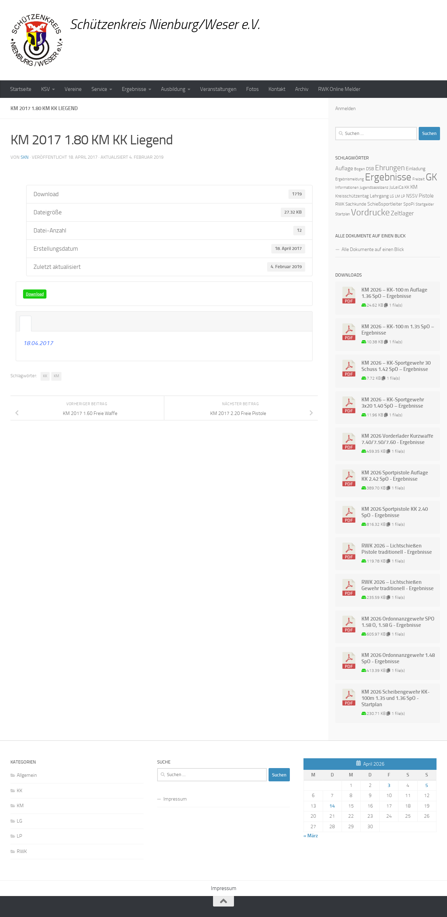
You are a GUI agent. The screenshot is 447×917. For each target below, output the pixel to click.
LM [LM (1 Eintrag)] (397, 196)
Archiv (301, 89)
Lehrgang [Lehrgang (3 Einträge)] (379, 196)
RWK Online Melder (339, 89)
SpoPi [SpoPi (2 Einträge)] (409, 204)
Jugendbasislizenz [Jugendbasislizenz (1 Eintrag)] (374, 187)
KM (56, 376)
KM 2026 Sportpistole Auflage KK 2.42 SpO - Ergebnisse (394, 476)
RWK (22, 851)
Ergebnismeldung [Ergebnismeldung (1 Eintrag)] (349, 179)
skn (25, 157)
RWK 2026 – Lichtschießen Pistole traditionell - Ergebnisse (396, 549)
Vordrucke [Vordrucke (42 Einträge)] (370, 212)
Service (99, 89)
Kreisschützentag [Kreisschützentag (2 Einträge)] (352, 196)
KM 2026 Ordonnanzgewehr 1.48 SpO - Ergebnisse (398, 658)
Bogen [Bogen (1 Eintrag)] (359, 169)
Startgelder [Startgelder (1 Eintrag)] (425, 204)
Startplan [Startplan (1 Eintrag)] (342, 214)
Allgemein (27, 775)
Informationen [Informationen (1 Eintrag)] (347, 187)
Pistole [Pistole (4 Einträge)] (426, 196)
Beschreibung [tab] (25, 323)
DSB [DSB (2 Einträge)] (370, 168)
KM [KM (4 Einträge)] (414, 187)
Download (35, 294)
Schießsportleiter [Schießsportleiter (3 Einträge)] (384, 204)
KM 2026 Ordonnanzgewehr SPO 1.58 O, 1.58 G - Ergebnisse (397, 622)
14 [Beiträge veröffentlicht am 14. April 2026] (332, 806)
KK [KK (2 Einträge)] (406, 187)
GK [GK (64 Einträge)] (431, 177)
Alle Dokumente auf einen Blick (373, 249)
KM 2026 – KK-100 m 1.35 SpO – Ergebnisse (397, 329)
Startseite (20, 89)
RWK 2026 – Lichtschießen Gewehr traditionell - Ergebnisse (397, 585)
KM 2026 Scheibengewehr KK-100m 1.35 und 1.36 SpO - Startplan (395, 698)
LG (19, 821)
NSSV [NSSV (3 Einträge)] (412, 196)
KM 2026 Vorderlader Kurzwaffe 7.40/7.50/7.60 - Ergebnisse (397, 439)
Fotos (252, 89)
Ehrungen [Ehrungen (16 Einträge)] (390, 167)
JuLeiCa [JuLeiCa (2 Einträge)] (396, 187)
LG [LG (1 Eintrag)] (392, 196)
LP (19, 836)
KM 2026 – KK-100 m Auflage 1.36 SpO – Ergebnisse (394, 293)
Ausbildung (173, 89)
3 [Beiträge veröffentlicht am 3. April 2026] (389, 785)
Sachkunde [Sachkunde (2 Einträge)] (355, 204)
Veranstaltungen (218, 89)
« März (310, 836)
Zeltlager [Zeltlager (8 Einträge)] (402, 213)
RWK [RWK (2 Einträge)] (339, 204)
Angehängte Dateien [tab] (37, 323)
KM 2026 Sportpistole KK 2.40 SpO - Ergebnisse (394, 512)
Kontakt (277, 89)
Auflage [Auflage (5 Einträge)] (344, 168)
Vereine (73, 89)
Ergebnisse (134, 89)
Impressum (175, 799)
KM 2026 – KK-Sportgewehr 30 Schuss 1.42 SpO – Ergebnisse (396, 366)
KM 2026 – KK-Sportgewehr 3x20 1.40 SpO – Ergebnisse (392, 402)
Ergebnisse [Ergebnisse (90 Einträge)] (388, 177)
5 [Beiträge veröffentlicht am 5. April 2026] (426, 785)
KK (45, 376)
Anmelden (345, 109)
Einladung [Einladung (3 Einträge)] (415, 169)
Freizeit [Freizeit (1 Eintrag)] (418, 179)
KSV (45, 89)
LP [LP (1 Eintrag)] (403, 196)
